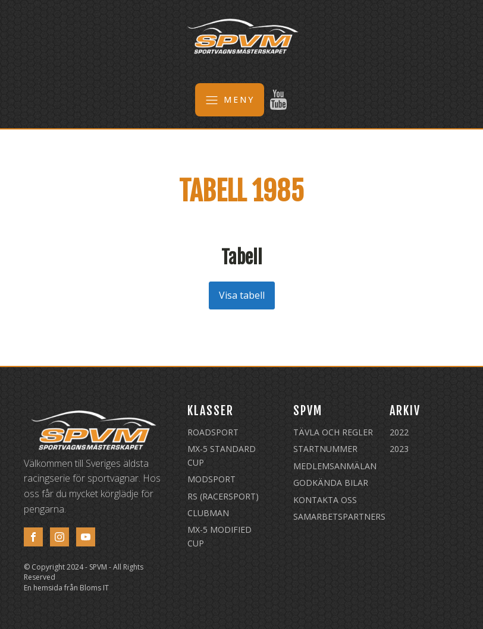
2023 (399, 448)
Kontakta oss (325, 499)
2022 (399, 432)
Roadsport (213, 432)
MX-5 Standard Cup (221, 455)
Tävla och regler (333, 432)
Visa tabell (242, 295)
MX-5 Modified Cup (219, 536)
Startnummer (325, 448)
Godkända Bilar (330, 482)
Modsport (211, 479)
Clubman (208, 513)
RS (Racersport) (223, 496)
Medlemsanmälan (335, 466)
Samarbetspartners (339, 516)
